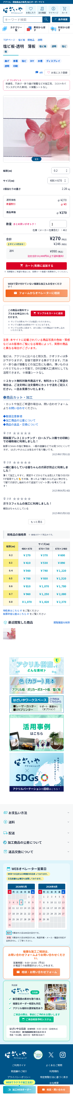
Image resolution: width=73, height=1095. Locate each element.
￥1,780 (61, 586)
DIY (32, 60)
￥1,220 (61, 570)
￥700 (26, 578)
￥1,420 (44, 601)
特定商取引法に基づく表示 (54, 1077)
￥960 (26, 594)
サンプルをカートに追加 (48, 313)
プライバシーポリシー (19, 1077)
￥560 (26, 570)
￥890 (61, 562)
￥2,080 (61, 594)
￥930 (44, 578)
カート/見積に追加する (36, 266)
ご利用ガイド (19, 1065)
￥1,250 (44, 594)
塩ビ (24, 60)
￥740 (44, 570)
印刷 (15, 66)
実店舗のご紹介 (19, 1071)
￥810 (26, 586)
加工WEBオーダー (19, 1089)
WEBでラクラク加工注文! (19, 1082)
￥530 (44, 562)
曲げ (7, 60)
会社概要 (54, 1082)
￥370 (44, 555)
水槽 (40, 60)
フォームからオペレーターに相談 (37, 293)
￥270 (26, 555)
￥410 (26, 562)
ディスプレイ (53, 60)
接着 (15, 60)
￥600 (61, 555)
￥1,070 (44, 586)
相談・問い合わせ (53, 1089)
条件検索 (61, 19)
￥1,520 (61, 578)
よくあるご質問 (54, 1065)
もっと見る (36, 521)
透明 (7, 66)
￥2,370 (61, 601)
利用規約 (54, 1071)
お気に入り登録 (57, 72)
